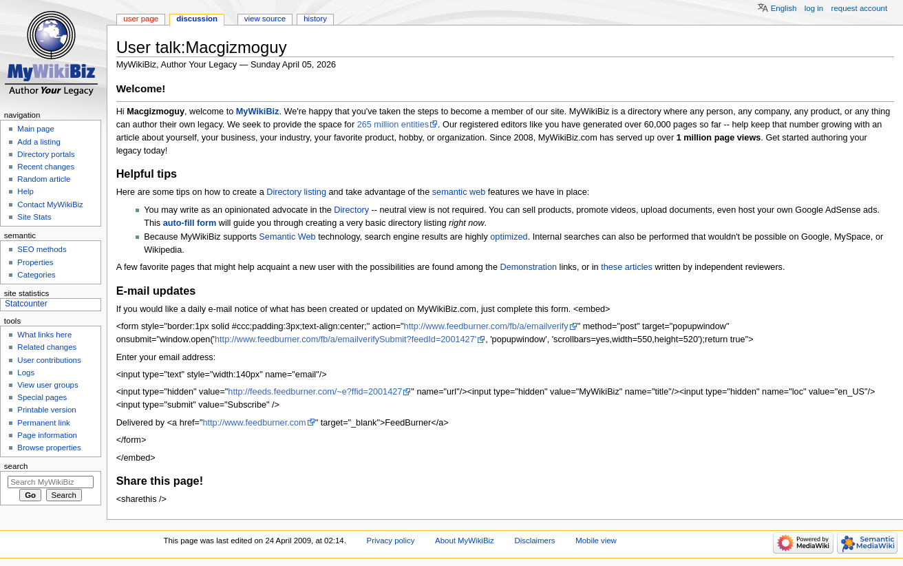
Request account (859, 8)
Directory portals (45, 154)
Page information (47, 435)
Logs (25, 372)
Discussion (196, 18)
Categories (36, 275)
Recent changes (45, 167)
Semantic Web (287, 237)
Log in (814, 8)
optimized (508, 237)
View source (265, 18)
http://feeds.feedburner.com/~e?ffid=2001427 (315, 392)
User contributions (49, 360)
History (315, 18)
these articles (626, 267)
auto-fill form (190, 223)
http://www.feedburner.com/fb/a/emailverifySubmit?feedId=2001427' (345, 339)
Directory (351, 210)
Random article (43, 179)
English (784, 8)
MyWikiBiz (257, 111)
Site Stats (34, 217)
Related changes (46, 347)
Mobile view (596, 540)
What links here (44, 335)
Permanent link (43, 423)
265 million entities (393, 124)
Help (25, 191)
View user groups (47, 385)
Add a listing (38, 142)
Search (16, 466)
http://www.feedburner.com (254, 423)
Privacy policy (391, 540)
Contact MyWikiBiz (50, 204)
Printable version (46, 410)
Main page (35, 129)
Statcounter (26, 303)
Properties (35, 262)
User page (140, 18)
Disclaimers (534, 540)
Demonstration (528, 267)
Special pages (42, 397)
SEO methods (41, 249)
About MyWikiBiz (464, 540)
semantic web (459, 192)
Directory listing (296, 192)
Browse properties (49, 447)
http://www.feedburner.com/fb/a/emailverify (486, 326)
